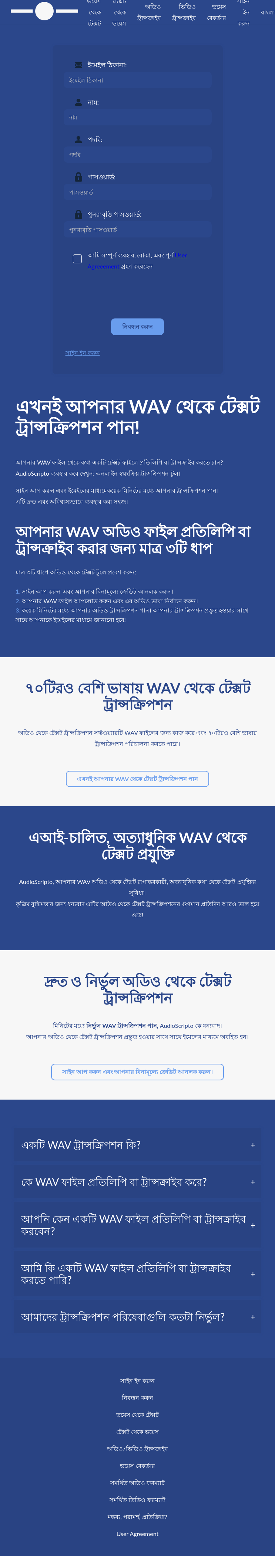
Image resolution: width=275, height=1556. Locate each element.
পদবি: (95, 139)
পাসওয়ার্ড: (102, 177)
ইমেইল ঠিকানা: (107, 65)
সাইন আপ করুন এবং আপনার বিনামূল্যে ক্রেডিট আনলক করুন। (137, 1071)
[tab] (137, 1144)
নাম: (93, 102)
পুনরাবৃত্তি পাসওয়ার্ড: (115, 214)
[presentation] (120, 294)
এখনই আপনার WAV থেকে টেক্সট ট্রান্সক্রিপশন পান (137, 778)
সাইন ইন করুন (83, 352)
